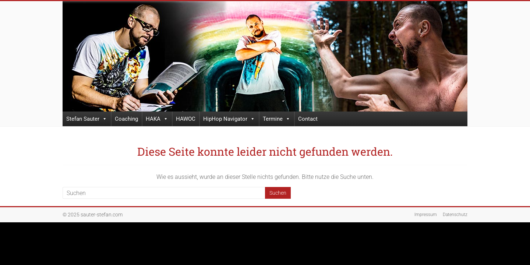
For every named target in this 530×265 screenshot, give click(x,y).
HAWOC (185, 119)
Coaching (126, 119)
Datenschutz (455, 214)
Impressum (425, 214)
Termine (276, 119)
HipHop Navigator (229, 119)
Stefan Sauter (86, 119)
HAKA (157, 119)
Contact (308, 119)
